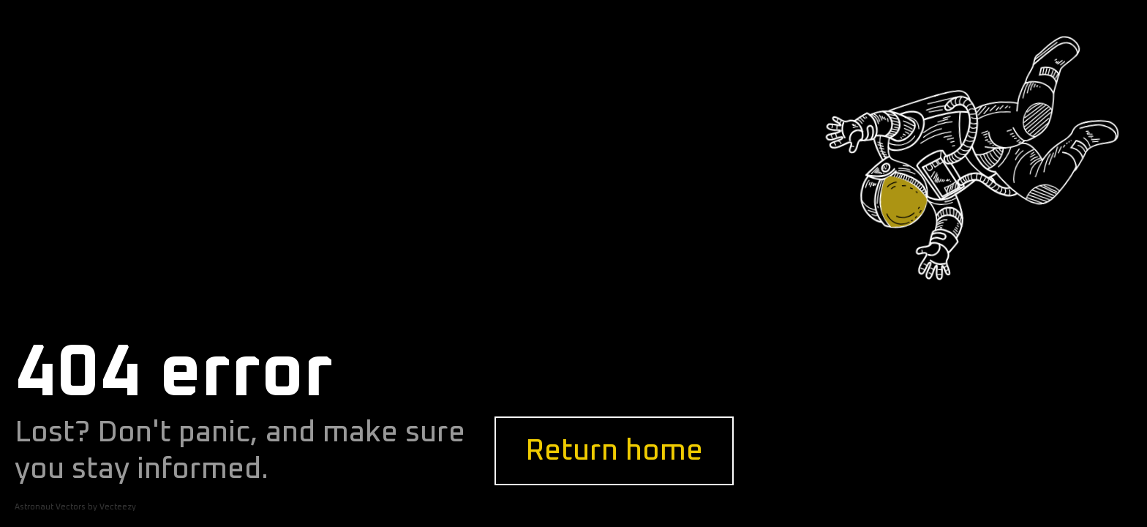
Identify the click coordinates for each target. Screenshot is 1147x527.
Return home (614, 451)
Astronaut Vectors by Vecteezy (75, 507)
